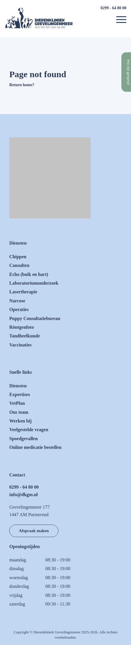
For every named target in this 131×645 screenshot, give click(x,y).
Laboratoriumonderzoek (33, 283)
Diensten (18, 385)
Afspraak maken (34, 530)
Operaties (19, 309)
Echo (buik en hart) (28, 274)
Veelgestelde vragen (28, 429)
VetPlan (17, 403)
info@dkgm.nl (23, 494)
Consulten (19, 265)
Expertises (19, 394)
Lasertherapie (23, 291)
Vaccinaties (20, 344)
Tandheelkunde (24, 335)
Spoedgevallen (23, 438)
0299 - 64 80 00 (113, 8)
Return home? (21, 85)
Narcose (17, 300)
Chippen (17, 256)
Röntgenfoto (21, 327)
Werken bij (20, 420)
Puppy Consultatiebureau (34, 318)
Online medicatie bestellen (35, 447)
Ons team (18, 412)
